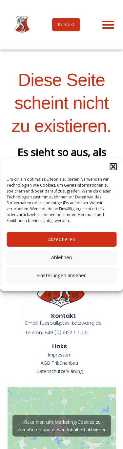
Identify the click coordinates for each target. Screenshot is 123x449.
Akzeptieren (61, 239)
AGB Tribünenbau (59, 363)
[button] (113, 166)
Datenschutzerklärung (59, 371)
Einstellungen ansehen (61, 275)
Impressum (60, 355)
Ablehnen (61, 257)
